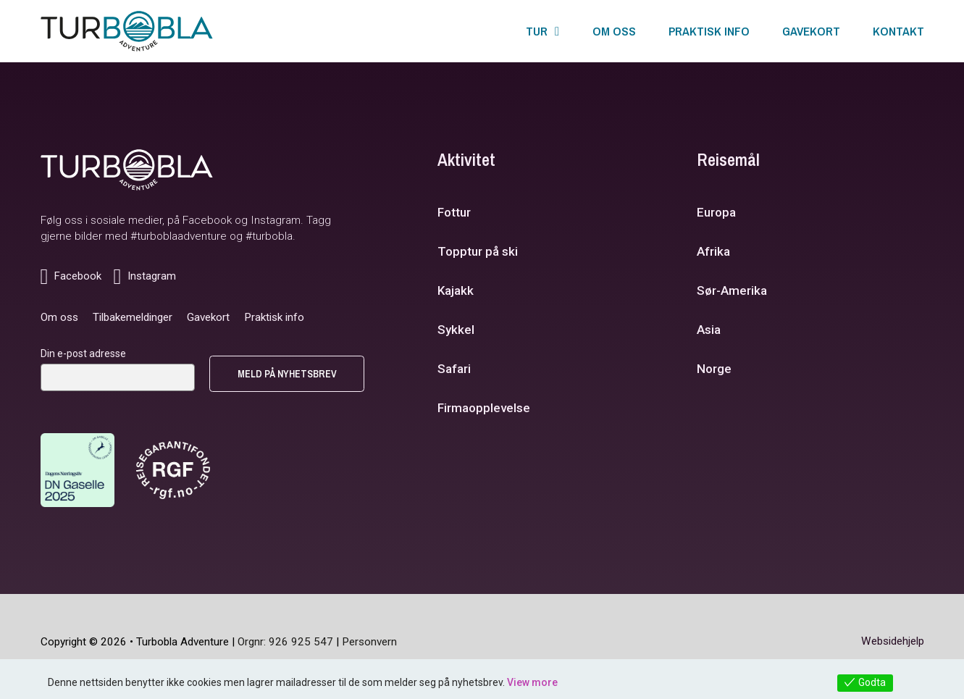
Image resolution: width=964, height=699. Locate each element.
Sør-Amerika (732, 290)
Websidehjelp (892, 641)
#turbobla (269, 236)
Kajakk (455, 290)
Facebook (207, 220)
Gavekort (811, 30)
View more (532, 682)
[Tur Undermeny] (557, 31)
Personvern (369, 641)
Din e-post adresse (83, 353)
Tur (537, 30)
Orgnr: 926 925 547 (285, 641)
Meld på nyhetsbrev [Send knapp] (287, 373)
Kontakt (898, 30)
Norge (714, 368)
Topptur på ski (477, 251)
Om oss (614, 30)
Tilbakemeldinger (132, 317)
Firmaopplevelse (483, 408)
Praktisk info (709, 30)
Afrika (713, 251)
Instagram (276, 220)
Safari (454, 368)
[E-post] (118, 377)
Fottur (454, 212)
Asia (709, 329)
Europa (716, 212)
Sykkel (455, 329)
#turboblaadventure (178, 236)
